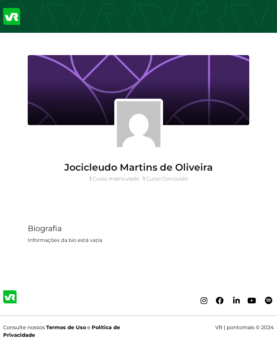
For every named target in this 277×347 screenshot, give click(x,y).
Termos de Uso (66, 327)
